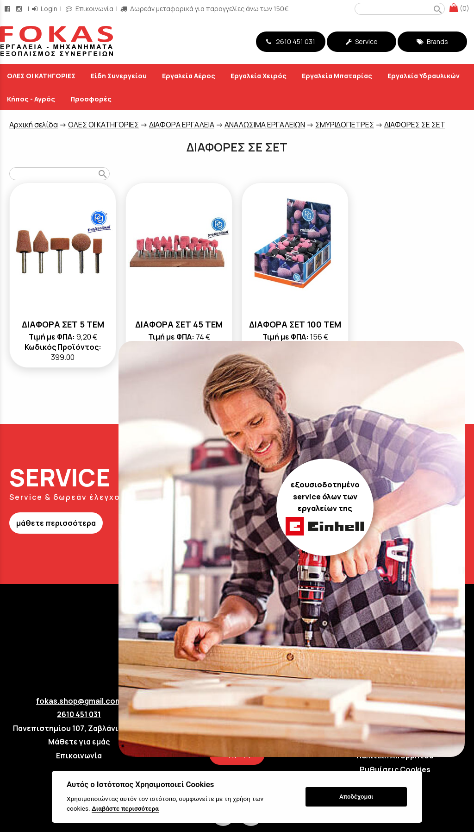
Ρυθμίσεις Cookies (395, 769)
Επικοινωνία (79, 755)
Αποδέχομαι (356, 796)
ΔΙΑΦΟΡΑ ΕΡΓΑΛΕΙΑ (181, 125)
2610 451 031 (290, 41)
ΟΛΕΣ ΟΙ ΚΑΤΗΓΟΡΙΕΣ (103, 125)
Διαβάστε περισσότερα (125, 808)
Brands (432, 41)
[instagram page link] (20, 8)
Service (362, 41)
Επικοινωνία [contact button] (89, 8)
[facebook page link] (8, 8)
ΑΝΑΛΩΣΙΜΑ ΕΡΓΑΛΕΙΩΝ (265, 125)
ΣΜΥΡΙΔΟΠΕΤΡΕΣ (344, 125)
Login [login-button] (44, 8)
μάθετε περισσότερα (56, 523)
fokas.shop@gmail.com (79, 701)
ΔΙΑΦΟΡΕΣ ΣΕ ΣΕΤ (414, 125)
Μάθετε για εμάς (79, 742)
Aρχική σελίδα (33, 125)
